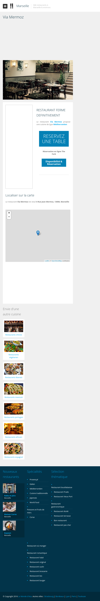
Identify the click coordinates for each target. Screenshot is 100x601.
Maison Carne (10, 514)
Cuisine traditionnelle (39, 493)
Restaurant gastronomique (57, 505)
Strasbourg (49, 596)
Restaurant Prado (61, 492)
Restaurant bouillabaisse (61, 487)
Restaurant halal (36, 557)
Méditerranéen (60, 124)
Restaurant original (38, 562)
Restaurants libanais (13, 377)
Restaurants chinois (13, 334)
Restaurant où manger (36, 546)
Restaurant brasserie (38, 571)
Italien (32, 484)
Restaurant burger (37, 580)
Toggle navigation (5, 6)
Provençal (34, 479)
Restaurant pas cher (62, 525)
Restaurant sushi (37, 566)
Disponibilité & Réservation (54, 163)
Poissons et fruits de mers (35, 511)
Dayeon (7, 533)
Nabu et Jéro (9, 495)
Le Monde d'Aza (25, 596)
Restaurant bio (36, 576)
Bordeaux (60, 596)
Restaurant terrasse (62, 516)
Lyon (68, 596)
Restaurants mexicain (14, 397)
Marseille (22, 6)
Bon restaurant (60, 520)
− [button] (9, 217)
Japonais (33, 498)
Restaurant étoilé (61, 511)
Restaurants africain (13, 437)
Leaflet (47, 261)
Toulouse (82, 596)
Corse (32, 517)
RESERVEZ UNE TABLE (54, 139)
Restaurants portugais (13, 417)
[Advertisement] (38, 40)
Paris (74, 596)
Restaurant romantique (37, 553)
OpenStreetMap (57, 261)
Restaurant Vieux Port (63, 496)
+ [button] (9, 213)
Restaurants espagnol (14, 457)
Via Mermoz (56, 121)
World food (34, 502)
